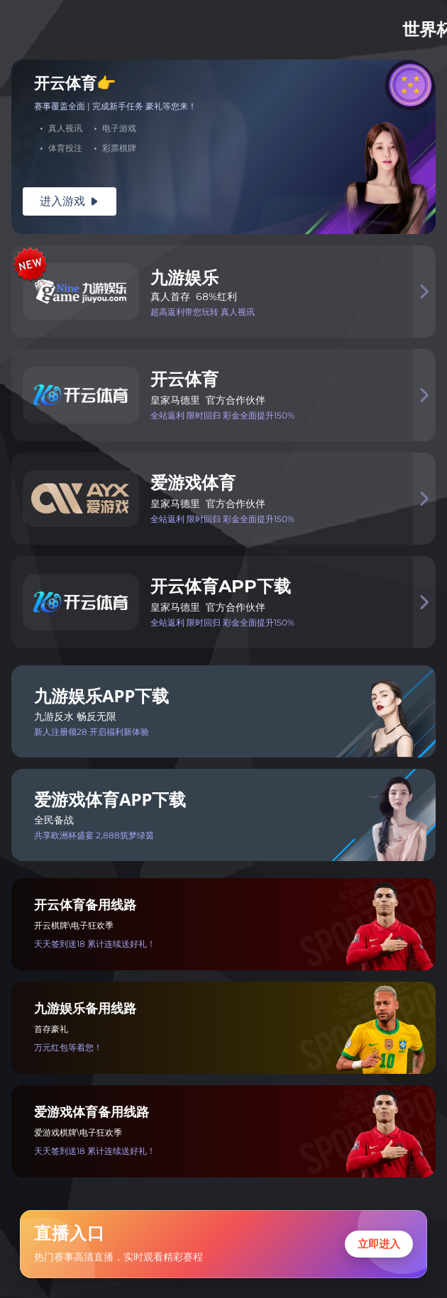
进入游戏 (69, 201)
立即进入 (379, 1243)
